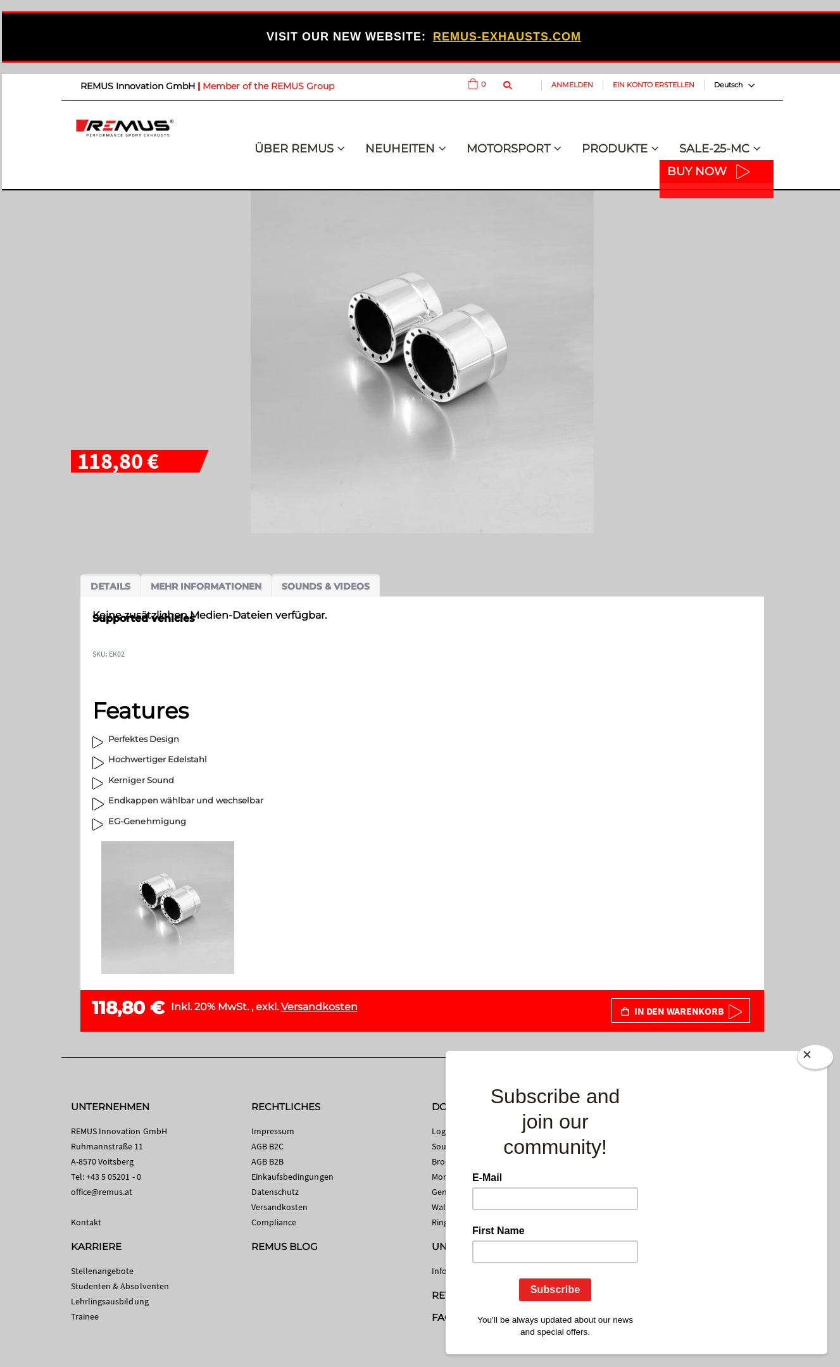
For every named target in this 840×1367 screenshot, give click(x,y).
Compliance (274, 1222)
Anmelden (572, 84)
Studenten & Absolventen (120, 1286)
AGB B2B (267, 1161)
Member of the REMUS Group (268, 86)
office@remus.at (102, 1191)
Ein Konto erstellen (653, 84)
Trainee (85, 1316)
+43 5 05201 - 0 (113, 1176)
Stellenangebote (102, 1271)
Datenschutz (275, 1191)
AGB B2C (267, 1146)
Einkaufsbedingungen (292, 1176)
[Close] (815, 1059)
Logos (443, 1131)
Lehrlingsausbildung (110, 1301)
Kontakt (86, 1222)
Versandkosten (319, 1007)
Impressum (273, 1131)
